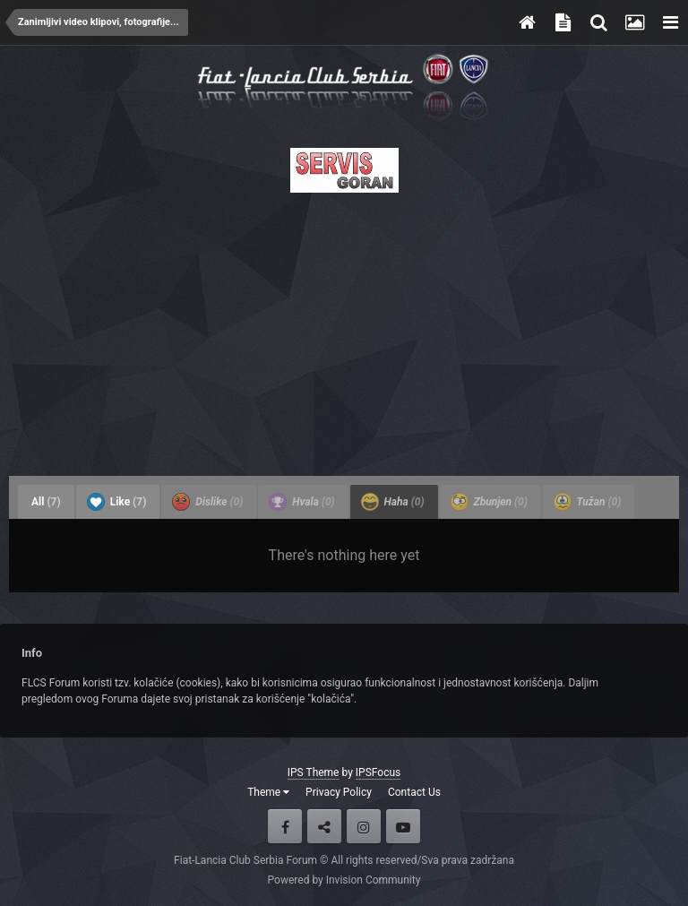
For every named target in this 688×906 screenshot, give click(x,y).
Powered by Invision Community (344, 880)
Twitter (324, 826)
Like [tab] (117, 502)
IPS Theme (314, 772)
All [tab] (46, 502)
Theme (268, 792)
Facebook (285, 826)
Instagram (364, 826)
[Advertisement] (344, 328)
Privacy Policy (338, 792)
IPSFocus (378, 772)
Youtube (403, 826)
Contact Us (414, 792)
